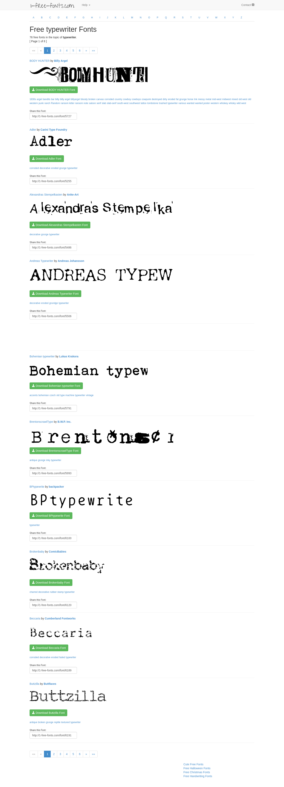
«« (33, 50)
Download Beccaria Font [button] (49, 647)
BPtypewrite (37, 486)
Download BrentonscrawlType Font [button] (55, 450)
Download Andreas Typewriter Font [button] (55, 293)
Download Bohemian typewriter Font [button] (56, 385)
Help (86, 5)
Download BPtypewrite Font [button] (51, 515)
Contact (247, 5)
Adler (33, 129)
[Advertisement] (101, 336)
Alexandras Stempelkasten (46, 194)
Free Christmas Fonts (196, 772)
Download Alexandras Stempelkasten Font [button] (60, 225)
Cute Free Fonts (193, 764)
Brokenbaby (37, 551)
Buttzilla (34, 683)
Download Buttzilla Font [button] (48, 712)
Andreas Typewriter (41, 260)
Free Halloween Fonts (196, 768)
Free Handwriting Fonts (197, 776)
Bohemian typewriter (42, 356)
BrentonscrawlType (41, 421)
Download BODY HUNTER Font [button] (53, 89)
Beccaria (35, 618)
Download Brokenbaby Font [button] (51, 582)
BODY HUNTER (40, 60)
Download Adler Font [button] (46, 158)
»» (93, 50)
